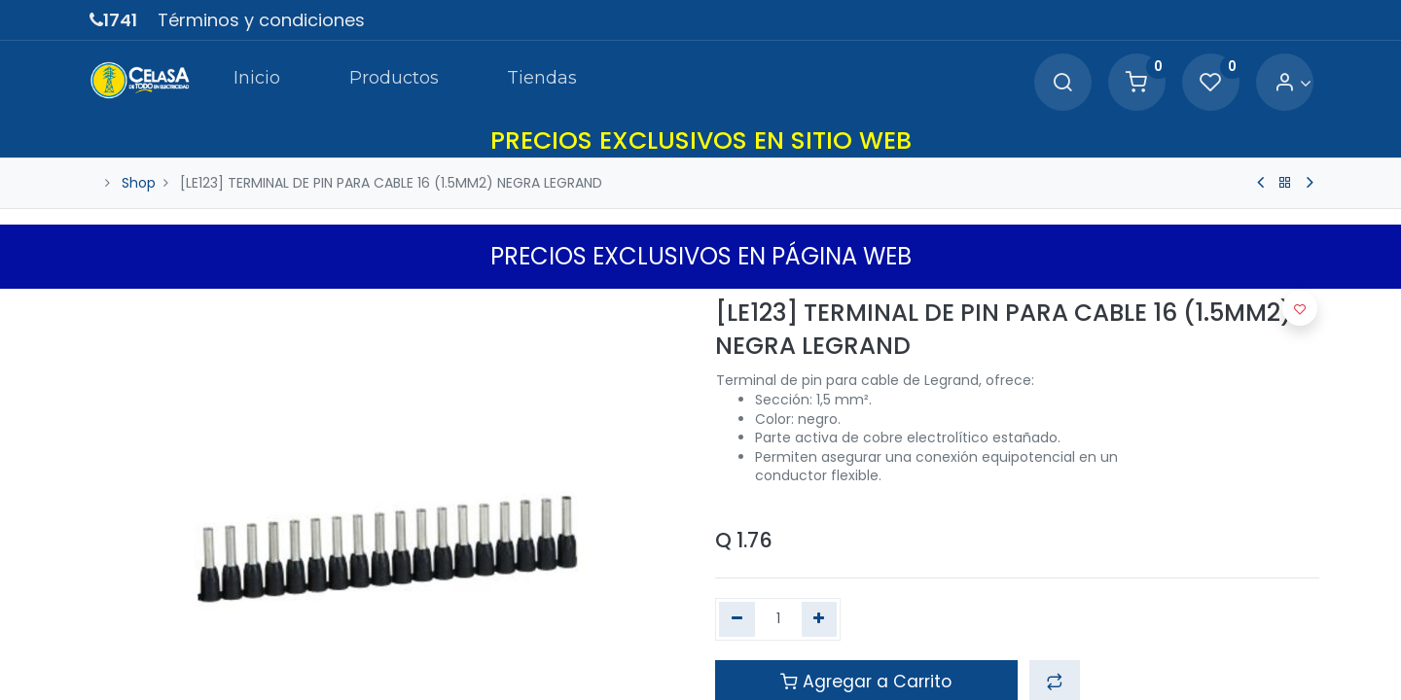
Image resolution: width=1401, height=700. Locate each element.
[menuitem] (257, 81)
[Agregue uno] (820, 619)
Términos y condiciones (261, 20)
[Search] (1062, 83)
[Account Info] (1292, 83)
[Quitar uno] (737, 619)
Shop (139, 182)
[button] (1299, 308)
